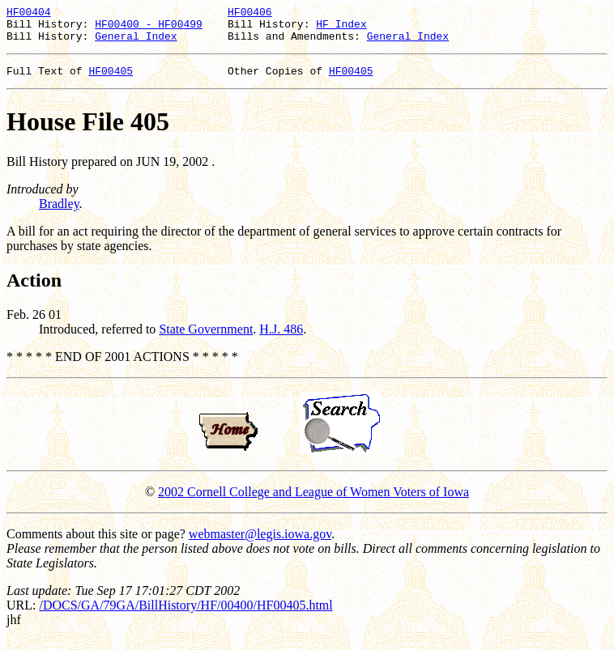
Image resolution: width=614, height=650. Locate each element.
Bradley (59, 213)
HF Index (341, 28)
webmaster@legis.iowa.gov (260, 543)
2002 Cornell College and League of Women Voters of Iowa (313, 501)
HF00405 (110, 80)
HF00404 (28, 13)
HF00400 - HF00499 (149, 28)
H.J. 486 (281, 339)
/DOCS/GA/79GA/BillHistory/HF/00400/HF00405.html (185, 615)
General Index (136, 43)
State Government (206, 339)
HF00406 (250, 13)
